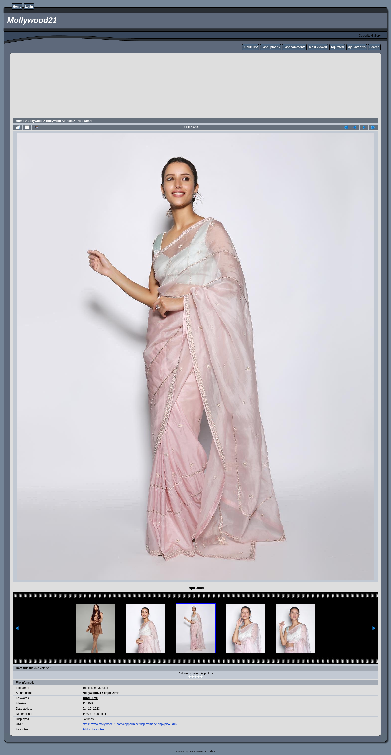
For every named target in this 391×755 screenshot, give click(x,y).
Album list (250, 47)
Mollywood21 (92, 693)
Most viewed (318, 47)
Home (17, 6)
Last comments (294, 47)
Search (374, 47)
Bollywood (35, 121)
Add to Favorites (93, 729)
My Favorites (357, 47)
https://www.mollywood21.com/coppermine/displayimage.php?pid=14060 (130, 724)
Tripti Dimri (84, 121)
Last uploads (270, 47)
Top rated (337, 47)
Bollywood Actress (59, 121)
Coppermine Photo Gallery (202, 751)
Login (29, 6)
